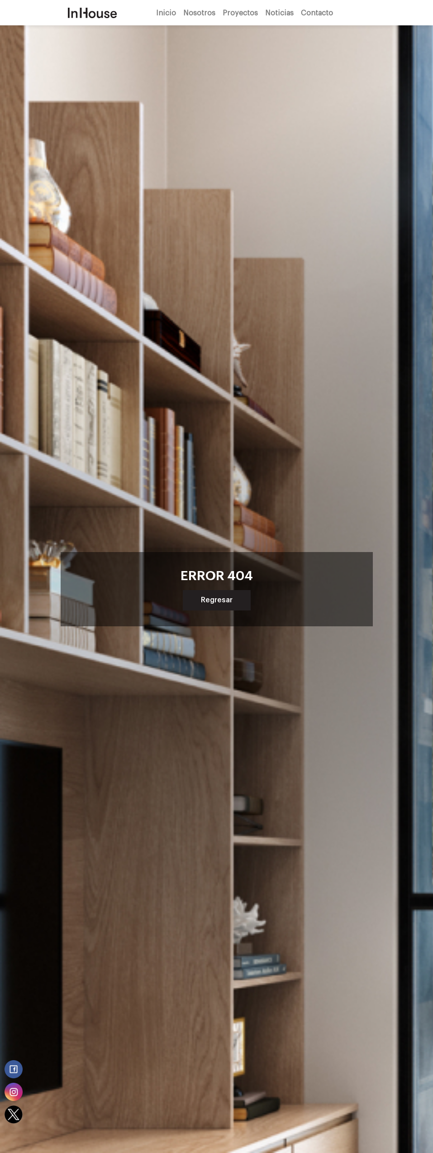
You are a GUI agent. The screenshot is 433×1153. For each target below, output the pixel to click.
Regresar (217, 600)
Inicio (166, 12)
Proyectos (240, 12)
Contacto (317, 12)
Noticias (279, 12)
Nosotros (199, 12)
